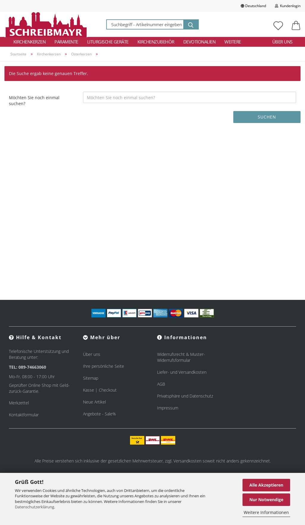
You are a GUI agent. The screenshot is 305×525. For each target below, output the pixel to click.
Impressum (167, 408)
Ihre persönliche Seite (103, 366)
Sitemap (90, 378)
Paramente (66, 42)
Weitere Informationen (266, 512)
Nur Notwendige (266, 499)
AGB (161, 384)
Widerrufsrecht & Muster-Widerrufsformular (181, 357)
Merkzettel (19, 403)
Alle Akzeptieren (266, 485)
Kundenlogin (288, 5)
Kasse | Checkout (100, 390)
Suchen (267, 117)
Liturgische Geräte (108, 42)
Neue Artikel (94, 402)
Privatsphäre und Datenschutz (185, 396)
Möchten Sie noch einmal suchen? (34, 100)
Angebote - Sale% (99, 414)
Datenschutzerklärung (34, 507)
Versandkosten (187, 461)
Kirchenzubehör (155, 42)
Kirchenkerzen (29, 42)
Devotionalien (199, 42)
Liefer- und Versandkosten (182, 372)
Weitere (232, 42)
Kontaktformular (24, 414)
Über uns (282, 42)
